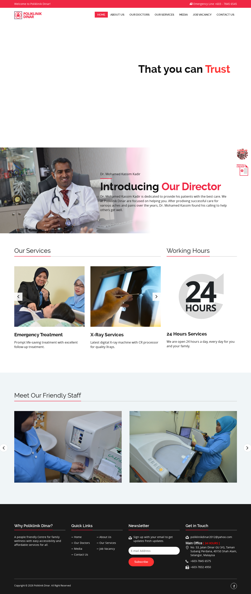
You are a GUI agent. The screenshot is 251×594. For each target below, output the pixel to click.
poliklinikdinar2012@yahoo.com (211, 537)
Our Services (164, 14)
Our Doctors (140, 14)
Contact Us (225, 14)
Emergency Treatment (38, 334)
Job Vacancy (202, 14)
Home (101, 14)
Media (183, 14)
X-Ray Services (107, 334)
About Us (117, 14)
